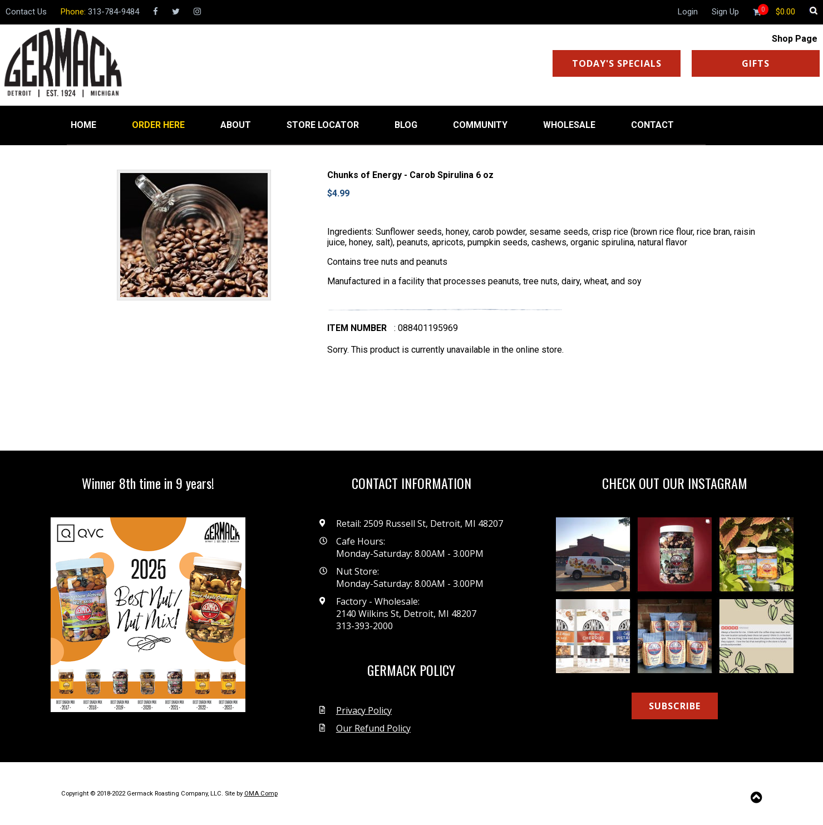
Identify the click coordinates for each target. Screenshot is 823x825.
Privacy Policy (364, 710)
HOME (83, 125)
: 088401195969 (426, 328)
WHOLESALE (569, 125)
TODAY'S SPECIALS (617, 63)
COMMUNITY (480, 125)
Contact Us (26, 12)
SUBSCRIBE (675, 706)
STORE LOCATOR (323, 125)
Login (688, 12)
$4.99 (338, 193)
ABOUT (235, 125)
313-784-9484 (113, 12)
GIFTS (756, 63)
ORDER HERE (158, 125)
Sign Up (725, 12)
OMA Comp (261, 793)
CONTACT (652, 125)
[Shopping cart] (785, 12)
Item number (357, 328)
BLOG (406, 125)
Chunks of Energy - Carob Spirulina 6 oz (410, 175)
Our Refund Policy (373, 728)
